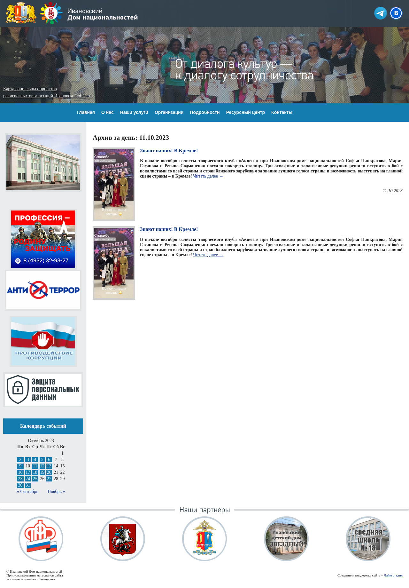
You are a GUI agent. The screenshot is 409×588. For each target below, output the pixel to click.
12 (42, 466)
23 (20, 478)
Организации (169, 112)
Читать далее (208, 176)
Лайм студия (393, 575)
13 (49, 466)
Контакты (281, 112)
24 (28, 478)
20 (49, 472)
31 (28, 485)
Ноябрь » (56, 491)
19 (42, 472)
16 (20, 472)
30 (20, 485)
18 (35, 472)
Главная (86, 112)
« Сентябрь (27, 491)
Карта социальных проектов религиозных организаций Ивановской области (48, 92)
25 (35, 478)
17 (28, 472)
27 (49, 478)
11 (35, 466)
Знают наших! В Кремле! (169, 150)
